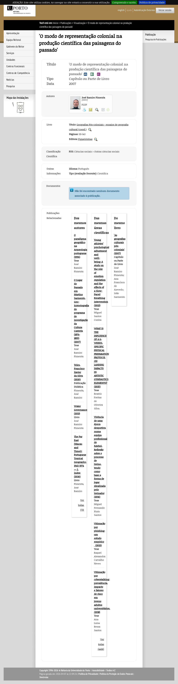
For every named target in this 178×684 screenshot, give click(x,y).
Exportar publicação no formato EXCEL (92, 74)
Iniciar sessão (165, 10)
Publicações (65, 23)
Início (55, 23)
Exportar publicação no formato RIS (98, 74)
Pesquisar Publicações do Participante (96, 109)
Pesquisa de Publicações (155, 39)
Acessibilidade (98, 670)
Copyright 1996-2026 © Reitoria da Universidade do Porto (64, 670)
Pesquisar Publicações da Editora (95, 139)
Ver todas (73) (81, 504)
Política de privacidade (152, 2)
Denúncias (43, 677)
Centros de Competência (18, 73)
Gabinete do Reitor (15, 46)
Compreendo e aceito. (124, 2)
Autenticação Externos (144, 10)
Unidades (10, 59)
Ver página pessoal (84, 109)
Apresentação (12, 33)
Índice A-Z (111, 670)
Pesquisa (10, 86)
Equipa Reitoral (13, 40)
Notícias (10, 79)
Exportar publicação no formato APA (85, 74)
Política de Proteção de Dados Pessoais (116, 674)
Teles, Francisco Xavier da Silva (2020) (79, 372)
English (121, 10)
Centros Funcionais (15, 66)
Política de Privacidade (88, 674)
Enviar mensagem (90, 109)
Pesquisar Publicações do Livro (89, 129)
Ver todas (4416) (101, 644)
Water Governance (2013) (80, 410)
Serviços (10, 53)
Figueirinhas (85, 139)
